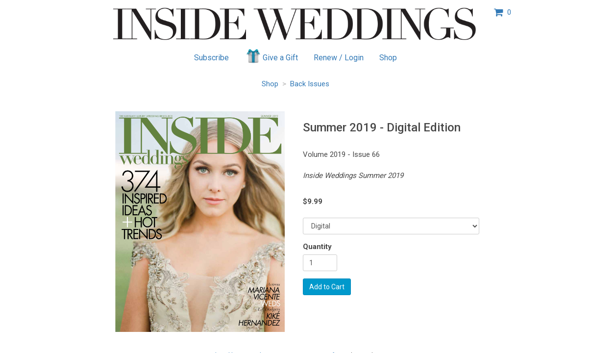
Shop (388, 57)
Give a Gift (271, 56)
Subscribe (211, 57)
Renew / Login (339, 57)
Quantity (317, 246)
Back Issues (309, 83)
